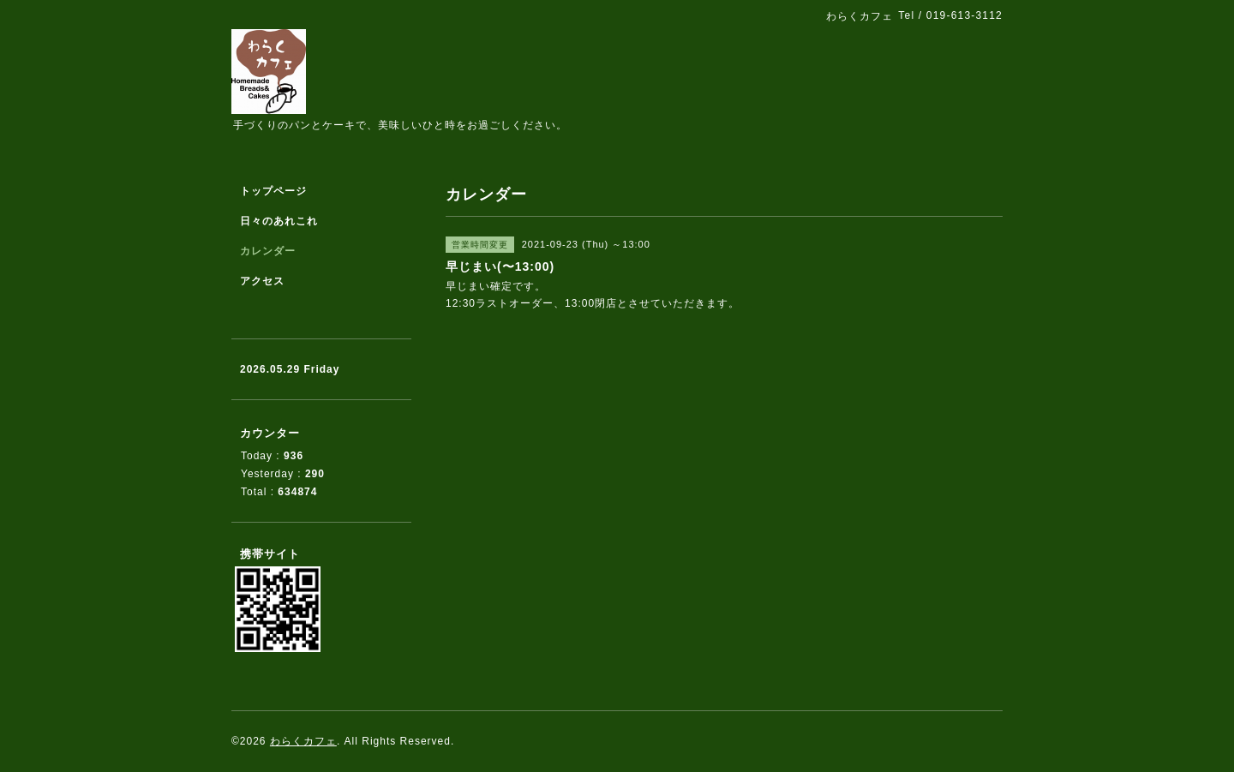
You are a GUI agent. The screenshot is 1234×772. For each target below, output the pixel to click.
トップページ (273, 191)
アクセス (262, 281)
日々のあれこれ (279, 221)
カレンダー (268, 251)
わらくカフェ (303, 741)
